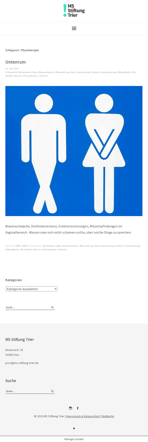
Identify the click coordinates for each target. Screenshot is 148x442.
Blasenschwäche (46, 72)
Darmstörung (83, 72)
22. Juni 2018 (11, 68)
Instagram (70, 410)
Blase (34, 72)
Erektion (95, 72)
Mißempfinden (124, 72)
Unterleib (43, 75)
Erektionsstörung (108, 72)
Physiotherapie (30, 75)
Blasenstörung (62, 72)
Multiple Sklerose (13, 75)
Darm (73, 72)
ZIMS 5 (25, 245)
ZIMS (18, 245)
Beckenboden (25, 72)
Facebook (77, 410)
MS (133, 72)
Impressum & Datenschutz (83, 416)
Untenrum (15, 62)
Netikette (108, 416)
